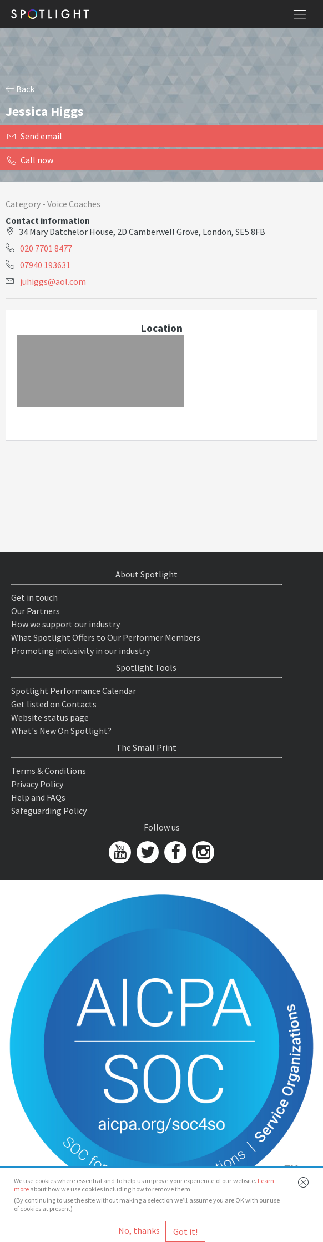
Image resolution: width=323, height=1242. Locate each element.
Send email (34, 136)
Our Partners (35, 610)
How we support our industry (65, 624)
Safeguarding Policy (49, 810)
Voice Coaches (73, 203)
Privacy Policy (37, 784)
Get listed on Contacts (54, 704)
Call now (30, 159)
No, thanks (139, 1230)
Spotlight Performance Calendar (73, 690)
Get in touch (34, 597)
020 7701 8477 (46, 248)
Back (20, 88)
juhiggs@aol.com (53, 281)
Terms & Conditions (48, 770)
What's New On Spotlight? (61, 730)
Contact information (48, 220)
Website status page (50, 717)
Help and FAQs (38, 797)
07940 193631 (45, 264)
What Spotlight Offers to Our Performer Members (105, 637)
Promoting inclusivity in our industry (80, 650)
